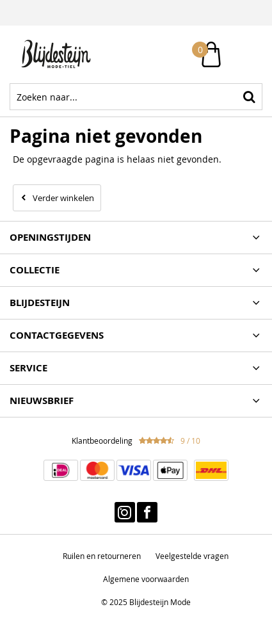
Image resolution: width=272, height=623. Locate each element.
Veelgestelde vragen (192, 556)
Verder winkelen (63, 198)
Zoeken (249, 96)
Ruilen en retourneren (102, 556)
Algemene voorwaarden (146, 579)
